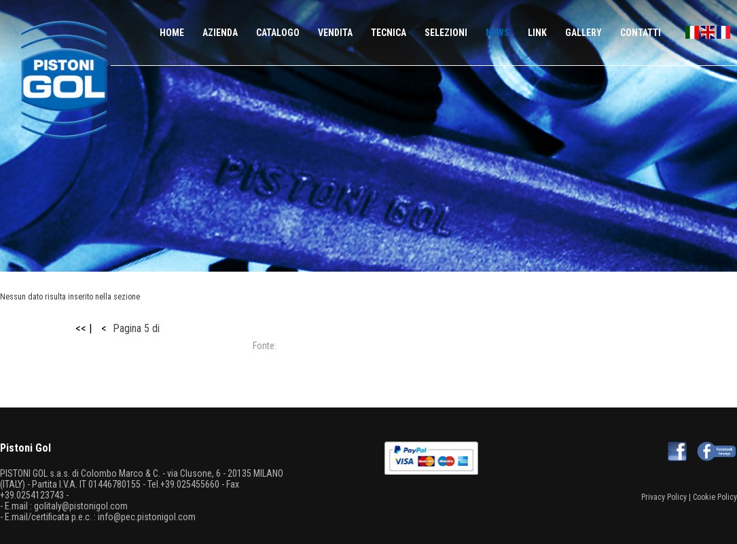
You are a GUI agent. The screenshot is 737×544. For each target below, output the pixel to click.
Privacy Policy (664, 497)
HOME (172, 32)
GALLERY (583, 32)
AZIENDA (220, 32)
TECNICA (388, 32)
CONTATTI (640, 32)
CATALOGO (278, 32)
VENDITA (335, 32)
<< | (83, 328)
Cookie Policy (715, 497)
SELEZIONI (446, 32)
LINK (537, 32)
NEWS (497, 32)
